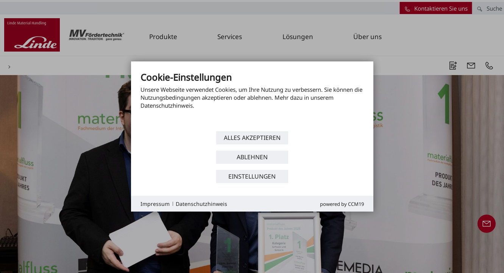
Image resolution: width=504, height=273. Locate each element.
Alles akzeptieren (252, 137)
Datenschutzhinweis (201, 203)
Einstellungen (252, 176)
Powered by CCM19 (342, 204)
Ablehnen (252, 157)
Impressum (155, 203)
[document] (252, 100)
